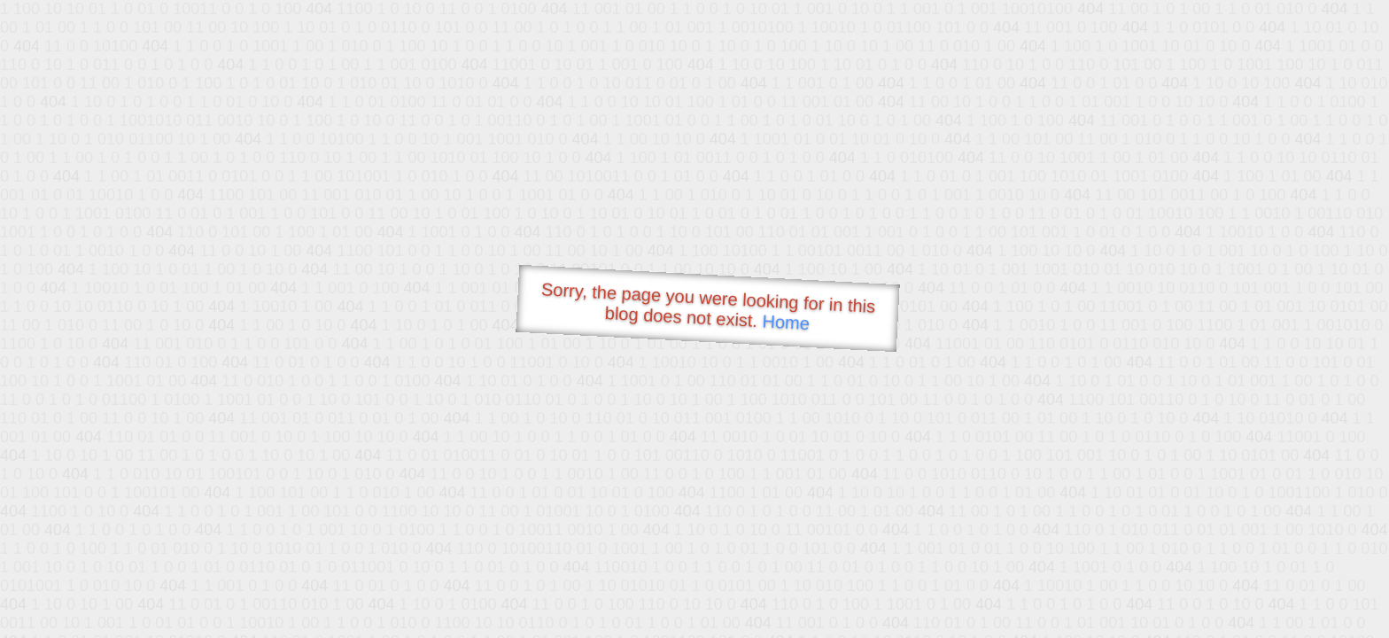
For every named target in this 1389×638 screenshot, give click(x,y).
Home (786, 322)
